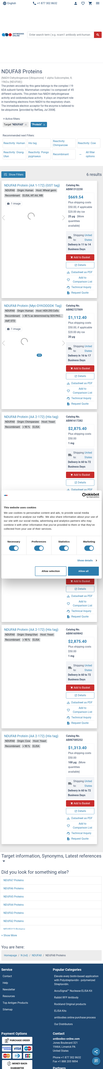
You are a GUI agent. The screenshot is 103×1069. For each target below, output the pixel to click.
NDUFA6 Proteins (14, 888)
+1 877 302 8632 (44, 3)
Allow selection (51, 571)
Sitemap (7, 1009)
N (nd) (24, 955)
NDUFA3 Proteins (14, 912)
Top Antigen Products (15, 1002)
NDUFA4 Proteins (14, 904)
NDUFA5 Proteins (14, 896)
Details (80, 265)
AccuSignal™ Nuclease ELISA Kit (73, 990)
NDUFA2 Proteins (14, 921)
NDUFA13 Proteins (14, 929)
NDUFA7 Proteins (14, 880)
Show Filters (13, 175)
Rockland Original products (70, 1004)
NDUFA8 (37, 955)
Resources (9, 996)
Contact (7, 976)
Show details (85, 560)
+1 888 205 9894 (68, 1061)
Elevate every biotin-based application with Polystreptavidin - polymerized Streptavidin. (76, 980)
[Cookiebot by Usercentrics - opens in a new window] (84, 495)
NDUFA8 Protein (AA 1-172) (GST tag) (32, 185)
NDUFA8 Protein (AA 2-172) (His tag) (31, 417)
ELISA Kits (60, 1010)
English (9, 3)
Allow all (83, 571)
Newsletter (9, 989)
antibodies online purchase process (75, 1017)
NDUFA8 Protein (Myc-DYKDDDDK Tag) (33, 306)
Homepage (10, 955)
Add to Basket (80, 257)
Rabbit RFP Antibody (66, 997)
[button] (9, 935)
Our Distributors (63, 1024)
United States (88, 237)
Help (5, 982)
